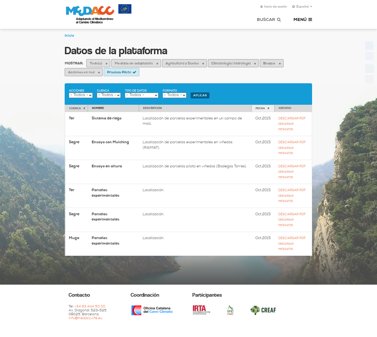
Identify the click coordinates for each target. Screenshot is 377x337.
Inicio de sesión (273, 7)
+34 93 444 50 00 (90, 306)
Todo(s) (96, 63)
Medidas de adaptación (134, 63)
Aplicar (200, 95)
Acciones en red (81, 72)
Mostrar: (74, 63)
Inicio (69, 36)
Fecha (260, 108)
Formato (170, 91)
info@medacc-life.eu (85, 318)
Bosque (269, 63)
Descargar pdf (292, 118)
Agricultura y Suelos (182, 63)
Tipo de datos (136, 91)
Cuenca (103, 91)
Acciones (76, 91)
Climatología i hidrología (231, 63)
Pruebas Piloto (119, 72)
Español (302, 7)
